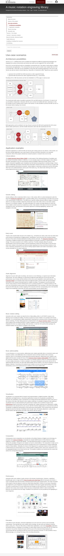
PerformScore (9, 404)
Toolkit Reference (10, 39)
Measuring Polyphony (48, 238)
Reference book (40, 1)
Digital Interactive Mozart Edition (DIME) (17, 158)
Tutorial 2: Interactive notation (13, 35)
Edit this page (55, 54)
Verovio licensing (12, 29)
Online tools (49, 1)
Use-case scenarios (13, 23)
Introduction (9, 17)
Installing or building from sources (14, 41)
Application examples (14, 27)
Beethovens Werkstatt (16, 198)
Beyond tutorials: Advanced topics (14, 37)
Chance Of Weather (18, 439)
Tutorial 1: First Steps (11, 33)
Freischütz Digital (10, 280)
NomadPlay (49, 525)
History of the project (13, 21)
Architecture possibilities (15, 25)
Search (9, 50)
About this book (11, 19)
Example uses (11, 31)
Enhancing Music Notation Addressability (38, 358)
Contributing (9, 43)
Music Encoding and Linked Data (32, 480)
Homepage (32, 1)
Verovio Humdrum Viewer (45, 320)
